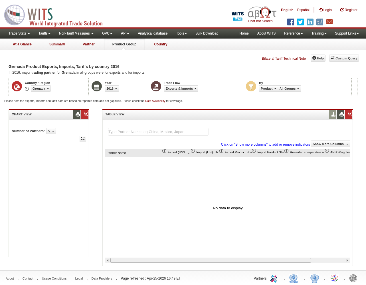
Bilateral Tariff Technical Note (284, 59)
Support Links (347, 33)
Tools (181, 33)
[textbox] (158, 132)
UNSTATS (314, 278)
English (287, 10)
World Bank (354, 278)
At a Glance (22, 44)
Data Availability (155, 101)
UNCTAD (294, 278)
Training (319, 33)
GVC (107, 33)
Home (244, 33)
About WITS (266, 33)
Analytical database (152, 33)
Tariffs (44, 33)
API (125, 33)
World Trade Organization (334, 278)
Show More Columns (330, 144)
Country (160, 44)
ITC (274, 278)
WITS (57, 14)
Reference (293, 33)
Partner (89, 44)
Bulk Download (206, 33)
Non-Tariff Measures (76, 33)
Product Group (124, 44)
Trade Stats (19, 33)
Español (303, 10)
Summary (57, 44)
